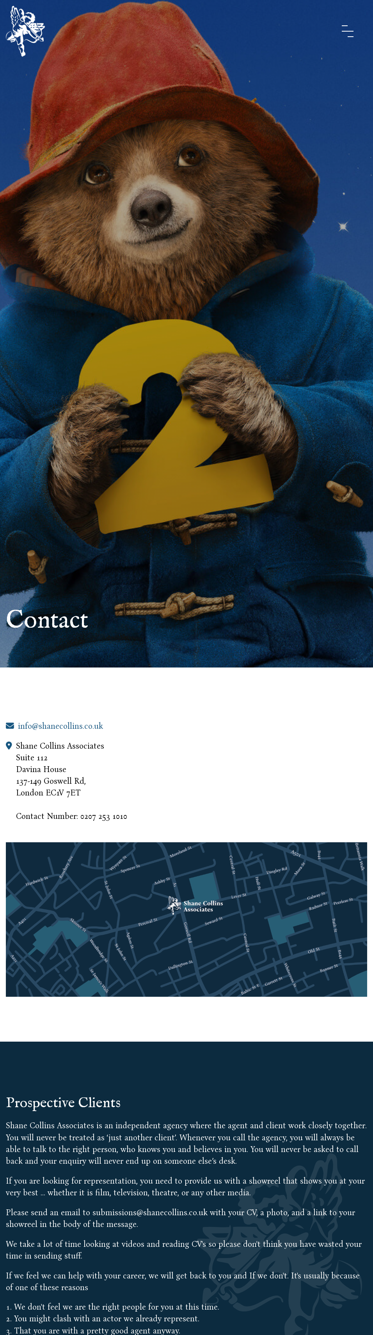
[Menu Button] (347, 31)
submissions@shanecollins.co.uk (151, 1213)
